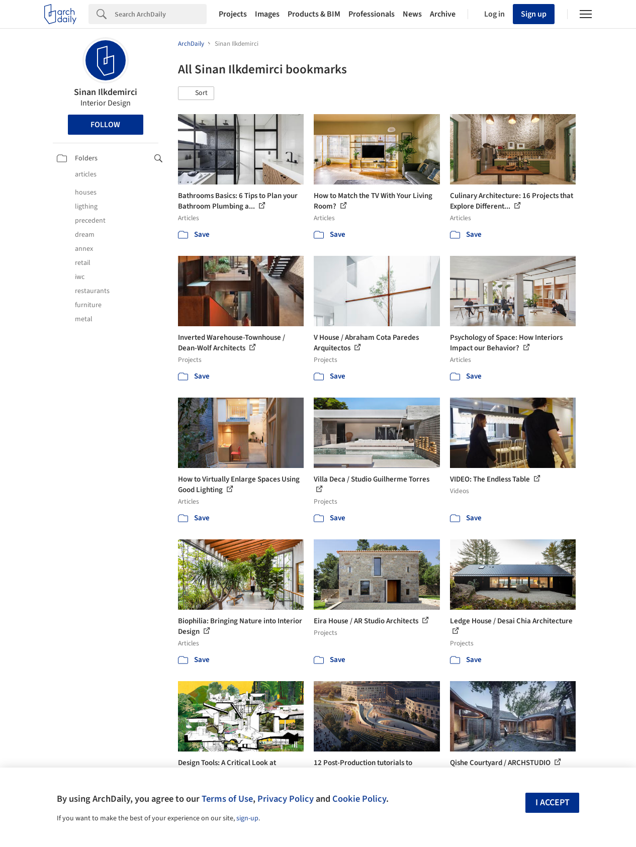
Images (267, 14)
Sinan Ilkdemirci (105, 92)
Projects (233, 14)
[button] (196, 93)
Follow (105, 124)
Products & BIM (314, 14)
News (412, 14)
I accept (552, 802)
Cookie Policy (359, 798)
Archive (443, 14)
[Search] (161, 14)
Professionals (371, 14)
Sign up (534, 14)
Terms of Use (227, 798)
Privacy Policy (285, 798)
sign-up (247, 818)
